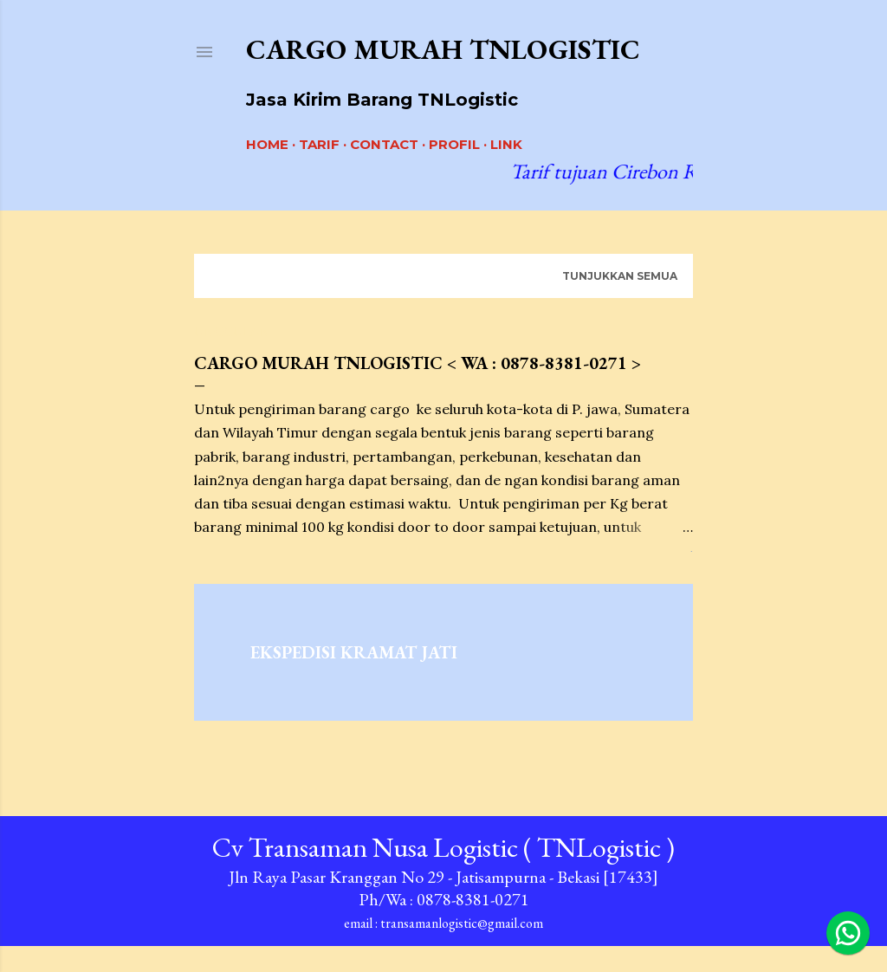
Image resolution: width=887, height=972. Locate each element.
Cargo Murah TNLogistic (443, 49)
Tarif (319, 144)
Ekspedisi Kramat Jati (353, 652)
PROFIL (454, 144)
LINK (506, 144)
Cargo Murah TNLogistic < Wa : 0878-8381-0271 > (417, 363)
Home (267, 144)
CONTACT (384, 144)
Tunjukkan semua (619, 275)
